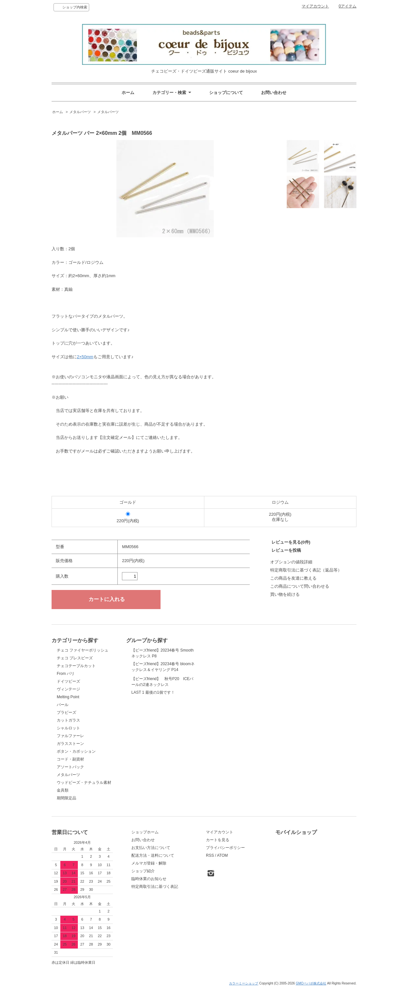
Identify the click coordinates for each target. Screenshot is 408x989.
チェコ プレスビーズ (75, 658)
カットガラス (68, 720)
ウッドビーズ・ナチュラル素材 (84, 782)
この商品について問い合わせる (299, 586)
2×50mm (85, 356)
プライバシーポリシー (225, 847)
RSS (210, 855)
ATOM (222, 855)
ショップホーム (145, 832)
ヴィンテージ (68, 689)
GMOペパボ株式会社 (311, 983)
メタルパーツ (80, 112)
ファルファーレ (70, 736)
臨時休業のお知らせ (148, 879)
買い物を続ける (285, 594)
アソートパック (70, 767)
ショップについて (226, 92)
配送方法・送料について (152, 855)
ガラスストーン (70, 743)
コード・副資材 (70, 759)
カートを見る (217, 840)
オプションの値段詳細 (291, 561)
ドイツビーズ (68, 681)
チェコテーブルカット (76, 666)
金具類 (62, 790)
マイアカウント (315, 6)
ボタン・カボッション (76, 751)
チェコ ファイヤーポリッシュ (82, 650)
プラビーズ (66, 712)
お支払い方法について (150, 847)
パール (62, 704)
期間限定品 (66, 798)
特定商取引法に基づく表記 (154, 886)
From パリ (66, 673)
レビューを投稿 (286, 550)
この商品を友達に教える (293, 578)
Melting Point (68, 697)
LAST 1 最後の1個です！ (153, 725)
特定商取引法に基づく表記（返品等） (306, 570)
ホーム (128, 92)
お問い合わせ (273, 92)
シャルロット (68, 728)
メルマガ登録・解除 (148, 863)
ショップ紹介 (143, 871)
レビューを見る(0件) (290, 542)
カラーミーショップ (243, 983)
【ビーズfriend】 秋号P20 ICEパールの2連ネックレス (162, 697)
